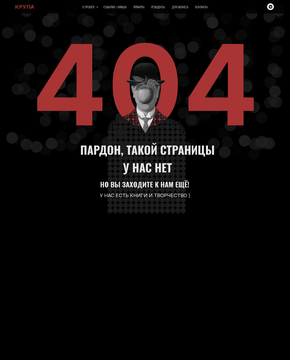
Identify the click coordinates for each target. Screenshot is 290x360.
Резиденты (158, 6)
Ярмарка (139, 6)
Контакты (201, 6)
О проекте (88, 6)
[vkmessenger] (270, 6)
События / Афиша (115, 6)
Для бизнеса (180, 6)
